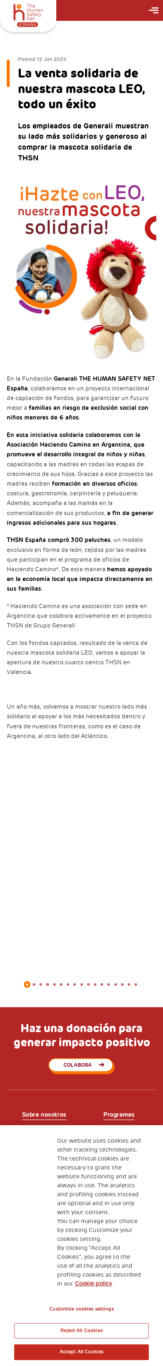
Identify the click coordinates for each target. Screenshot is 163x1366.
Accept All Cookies (81, 1352)
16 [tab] (129, 984)
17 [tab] (135, 984)
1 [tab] (27, 984)
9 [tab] (81, 984)
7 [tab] (68, 984)
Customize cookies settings (81, 1309)
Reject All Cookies (81, 1331)
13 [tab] (108, 984)
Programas (118, 1114)
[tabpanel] (81, 797)
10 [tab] (88, 984)
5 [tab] (54, 984)
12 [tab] (101, 984)
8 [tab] (74, 984)
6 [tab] (61, 984)
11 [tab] (95, 984)
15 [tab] (122, 984)
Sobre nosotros (44, 1114)
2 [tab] (34, 984)
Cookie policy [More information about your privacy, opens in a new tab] (93, 1283)
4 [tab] (47, 984)
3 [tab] (40, 984)
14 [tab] (115, 984)
